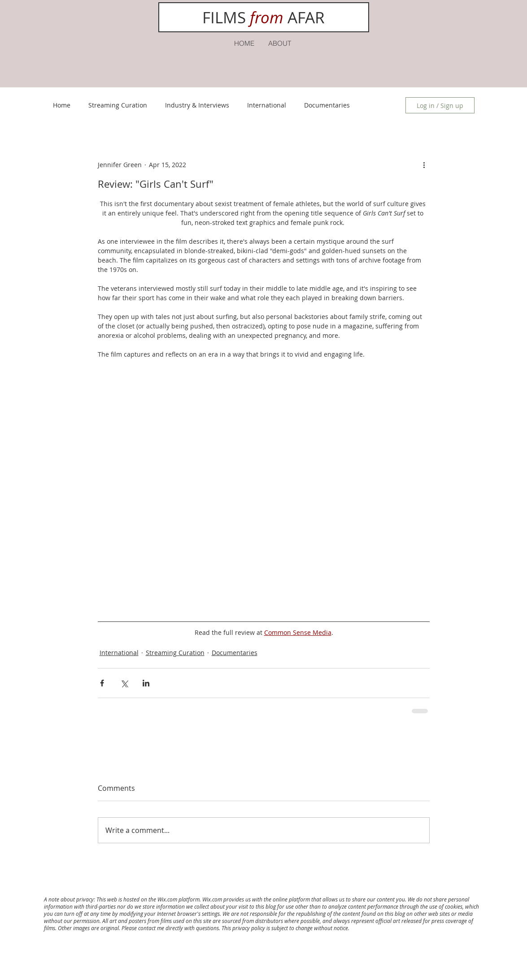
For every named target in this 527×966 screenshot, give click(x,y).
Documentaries (327, 105)
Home (61, 105)
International (266, 105)
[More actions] (424, 164)
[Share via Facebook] (102, 683)
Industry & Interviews (197, 105)
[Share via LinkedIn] (146, 683)
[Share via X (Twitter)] (124, 683)
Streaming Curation (117, 105)
